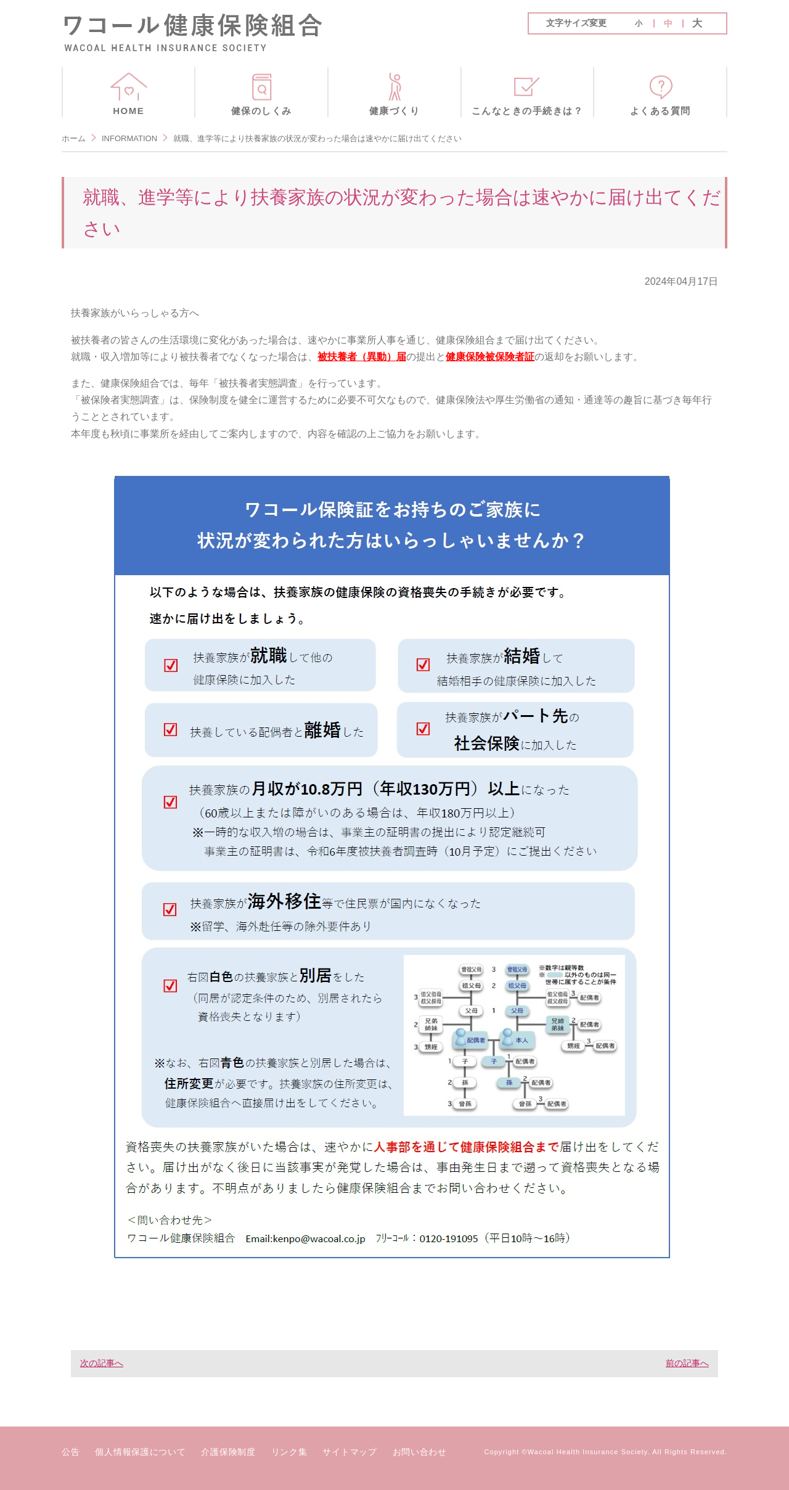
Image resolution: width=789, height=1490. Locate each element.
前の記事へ (687, 1363)
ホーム (74, 138)
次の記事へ (101, 1363)
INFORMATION (129, 138)
